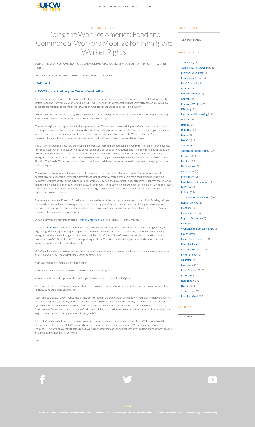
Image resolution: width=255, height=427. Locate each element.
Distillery (186, 109)
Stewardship (188, 290)
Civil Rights (187, 145)
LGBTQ (185, 186)
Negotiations (188, 254)
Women (185, 223)
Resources (187, 275)
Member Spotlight (191, 72)
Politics (185, 192)
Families (185, 161)
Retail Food (187, 129)
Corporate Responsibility (195, 150)
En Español (43, 83)
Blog (134, 6)
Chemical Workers (191, 103)
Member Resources (192, 249)
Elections (186, 207)
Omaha (49, 227)
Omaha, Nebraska (91, 219)
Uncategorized (189, 296)
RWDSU (186, 285)
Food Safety (188, 171)
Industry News (189, 93)
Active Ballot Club (119, 6)
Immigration (188, 176)
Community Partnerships (195, 67)
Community (187, 62)
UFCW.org (146, 6)
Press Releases (189, 270)
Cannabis (186, 98)
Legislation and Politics (194, 181)
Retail (184, 124)
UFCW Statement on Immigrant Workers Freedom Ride (70, 91)
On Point (186, 259)
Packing (185, 119)
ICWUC (185, 88)
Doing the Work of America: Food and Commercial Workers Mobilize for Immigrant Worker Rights (104, 43)
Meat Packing (189, 244)
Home (102, 6)
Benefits (186, 140)
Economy (186, 155)
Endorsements (189, 212)
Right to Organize (191, 218)
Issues (184, 135)
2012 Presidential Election (195, 197)
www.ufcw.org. (211, 412)
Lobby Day (187, 233)
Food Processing (190, 83)
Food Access (188, 166)
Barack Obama (189, 202)
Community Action (191, 77)
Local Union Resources (193, 238)
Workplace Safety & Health (196, 228)
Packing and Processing (194, 114)
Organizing (187, 264)
